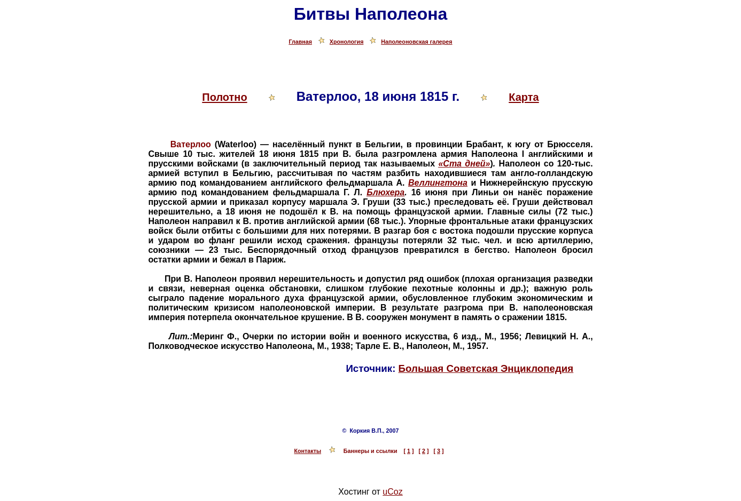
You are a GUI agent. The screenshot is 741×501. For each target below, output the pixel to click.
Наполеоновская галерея (416, 41)
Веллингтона (437, 182)
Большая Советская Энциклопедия (486, 368)
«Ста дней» (464, 163)
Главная (300, 41)
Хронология (347, 41)
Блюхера (385, 192)
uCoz (392, 491)
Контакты (308, 451)
